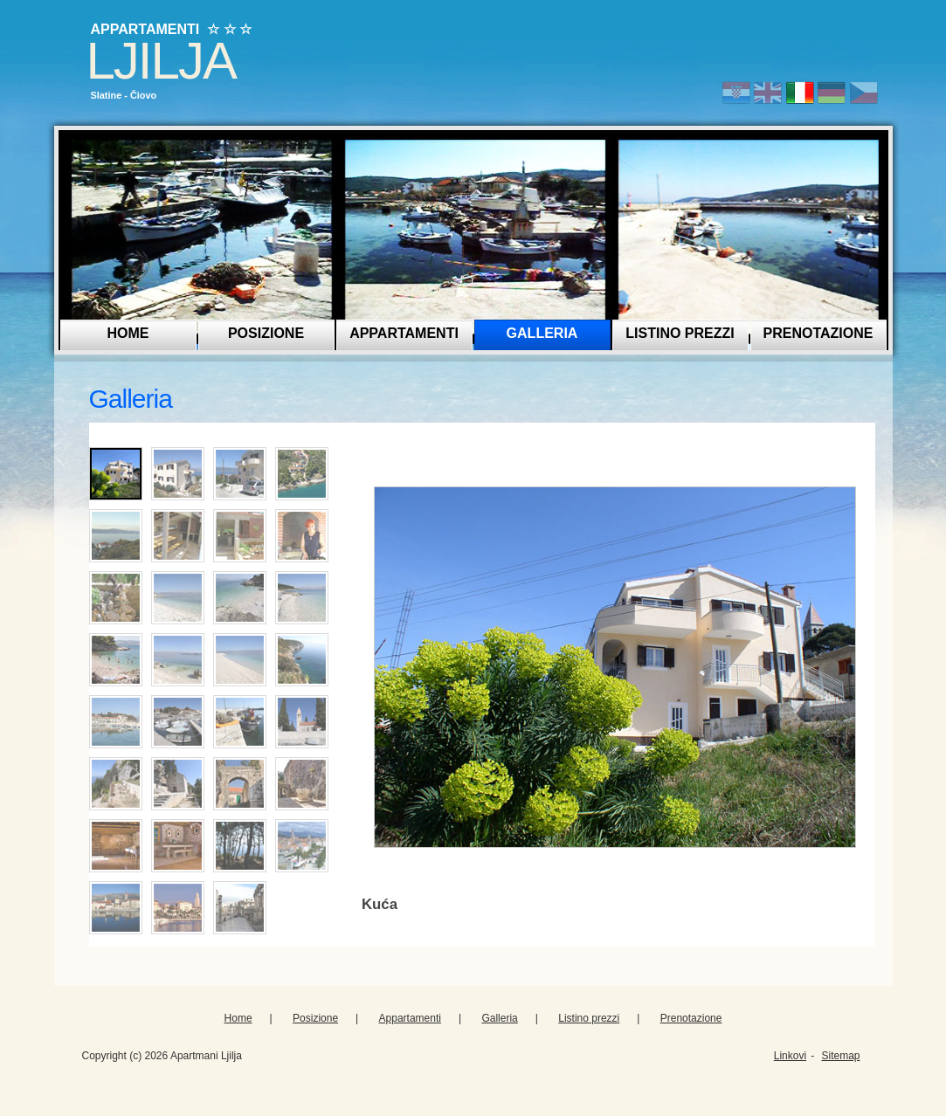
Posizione (266, 333)
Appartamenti (404, 333)
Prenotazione (818, 333)
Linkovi (790, 1056)
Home (128, 333)
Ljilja (161, 60)
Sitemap (840, 1056)
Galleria (542, 333)
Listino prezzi (679, 333)
